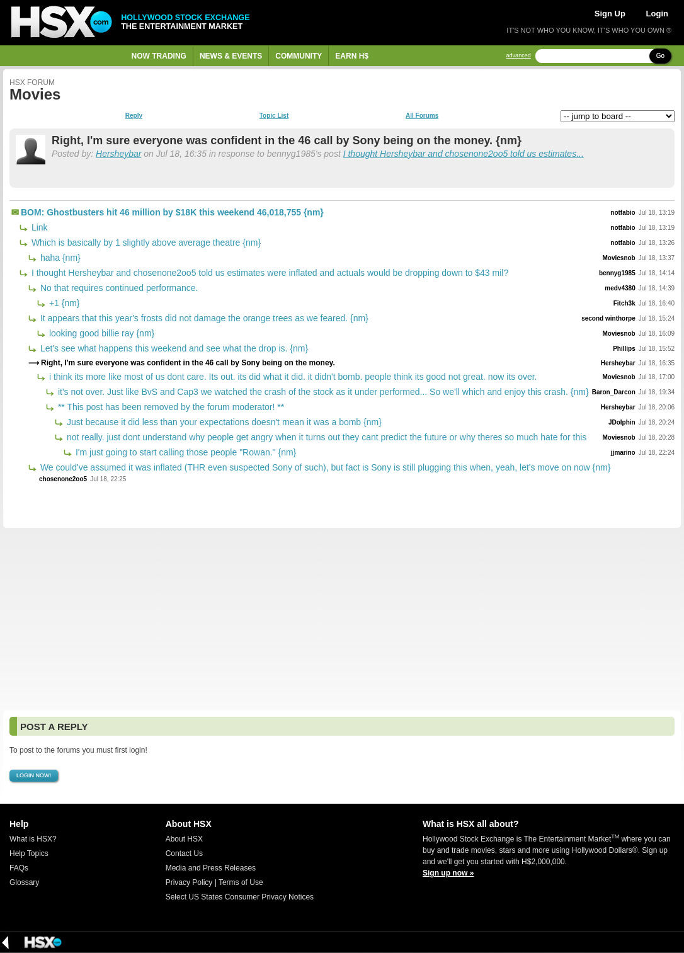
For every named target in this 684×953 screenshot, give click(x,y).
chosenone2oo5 (63, 479)
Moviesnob (619, 257)
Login (657, 13)
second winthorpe (608, 318)
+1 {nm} (63, 303)
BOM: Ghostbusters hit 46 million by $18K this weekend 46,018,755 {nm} (172, 212)
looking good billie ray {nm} (100, 333)
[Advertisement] (342, 619)
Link (38, 227)
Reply (133, 116)
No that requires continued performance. (118, 288)
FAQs (18, 868)
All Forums (422, 116)
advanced (518, 56)
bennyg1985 (617, 273)
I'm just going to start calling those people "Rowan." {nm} (184, 452)
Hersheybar (118, 154)
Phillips (624, 348)
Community (298, 56)
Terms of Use (241, 882)
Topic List (273, 116)
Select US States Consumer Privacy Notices (240, 897)
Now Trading (159, 56)
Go (660, 55)
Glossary (24, 882)
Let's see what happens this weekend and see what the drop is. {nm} (173, 348)
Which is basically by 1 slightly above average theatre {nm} (145, 242)
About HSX (184, 839)
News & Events (231, 56)
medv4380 (620, 288)
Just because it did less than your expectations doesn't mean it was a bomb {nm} (223, 422)
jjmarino (623, 452)
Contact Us (184, 853)
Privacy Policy (189, 882)
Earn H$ (351, 56)
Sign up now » (448, 873)
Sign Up (610, 13)
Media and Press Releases (211, 868)
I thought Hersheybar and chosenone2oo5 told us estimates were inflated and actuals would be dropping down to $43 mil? (268, 273)
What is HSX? (33, 839)
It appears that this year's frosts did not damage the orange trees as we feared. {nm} (203, 318)
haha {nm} (59, 258)
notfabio (622, 212)
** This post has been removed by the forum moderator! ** (169, 407)
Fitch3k (624, 303)
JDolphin (622, 422)
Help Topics (28, 853)
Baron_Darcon (614, 392)
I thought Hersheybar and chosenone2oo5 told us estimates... (463, 154)
